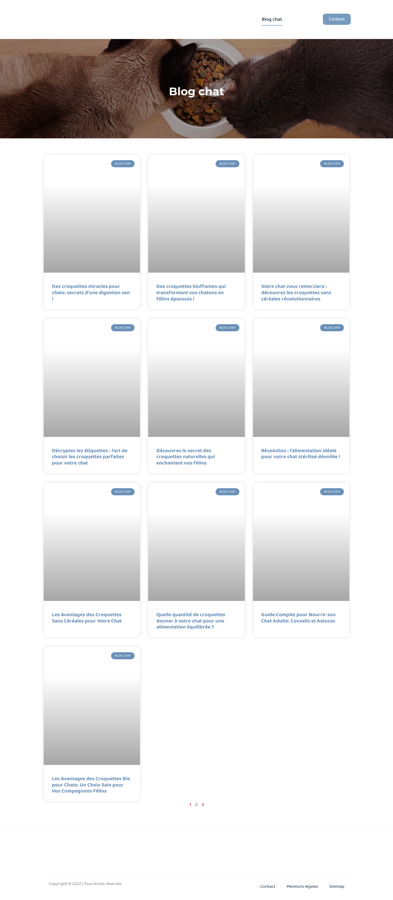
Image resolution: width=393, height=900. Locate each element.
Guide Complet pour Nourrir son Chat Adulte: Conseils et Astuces (298, 618)
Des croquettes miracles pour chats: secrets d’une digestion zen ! (91, 292)
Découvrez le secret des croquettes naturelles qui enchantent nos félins (185, 457)
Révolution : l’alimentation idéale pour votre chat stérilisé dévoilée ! (300, 454)
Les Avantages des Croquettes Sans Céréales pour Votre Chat (87, 618)
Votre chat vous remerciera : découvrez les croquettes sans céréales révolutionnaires (296, 292)
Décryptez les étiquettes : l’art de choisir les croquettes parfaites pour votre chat (89, 457)
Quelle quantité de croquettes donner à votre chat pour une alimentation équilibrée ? (190, 621)
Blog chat (272, 19)
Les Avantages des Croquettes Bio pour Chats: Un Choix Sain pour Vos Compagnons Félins (91, 785)
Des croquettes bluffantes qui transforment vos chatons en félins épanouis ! (191, 292)
